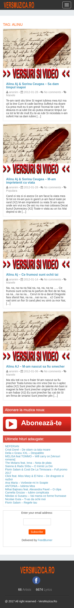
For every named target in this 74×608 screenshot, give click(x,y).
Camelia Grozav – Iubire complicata (27, 492)
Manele (10, 95)
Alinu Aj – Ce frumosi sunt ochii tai (32, 274)
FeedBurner (45, 540)
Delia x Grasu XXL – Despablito (24, 453)
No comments (52, 92)
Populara (11, 190)
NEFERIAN (12, 446)
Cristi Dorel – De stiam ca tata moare (28, 449)
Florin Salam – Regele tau (21, 502)
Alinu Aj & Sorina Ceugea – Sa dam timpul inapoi (32, 85)
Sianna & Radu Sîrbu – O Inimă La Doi (28, 466)
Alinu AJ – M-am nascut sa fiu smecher (35, 366)
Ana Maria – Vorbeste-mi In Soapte (26, 482)
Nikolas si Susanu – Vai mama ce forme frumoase (35, 495)
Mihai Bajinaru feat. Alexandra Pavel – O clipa (33, 489)
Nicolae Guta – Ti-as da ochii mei (25, 499)
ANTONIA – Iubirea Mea (20, 486)
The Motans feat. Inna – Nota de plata (28, 462)
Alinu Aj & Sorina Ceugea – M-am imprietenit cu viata (31, 180)
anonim (13, 92)
